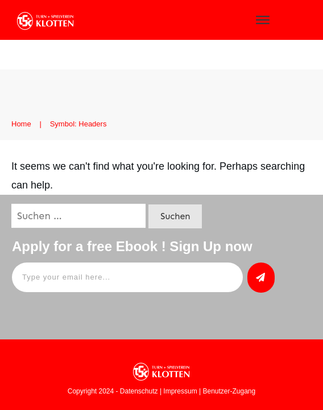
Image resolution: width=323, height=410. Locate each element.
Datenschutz (139, 391)
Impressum (180, 391)
